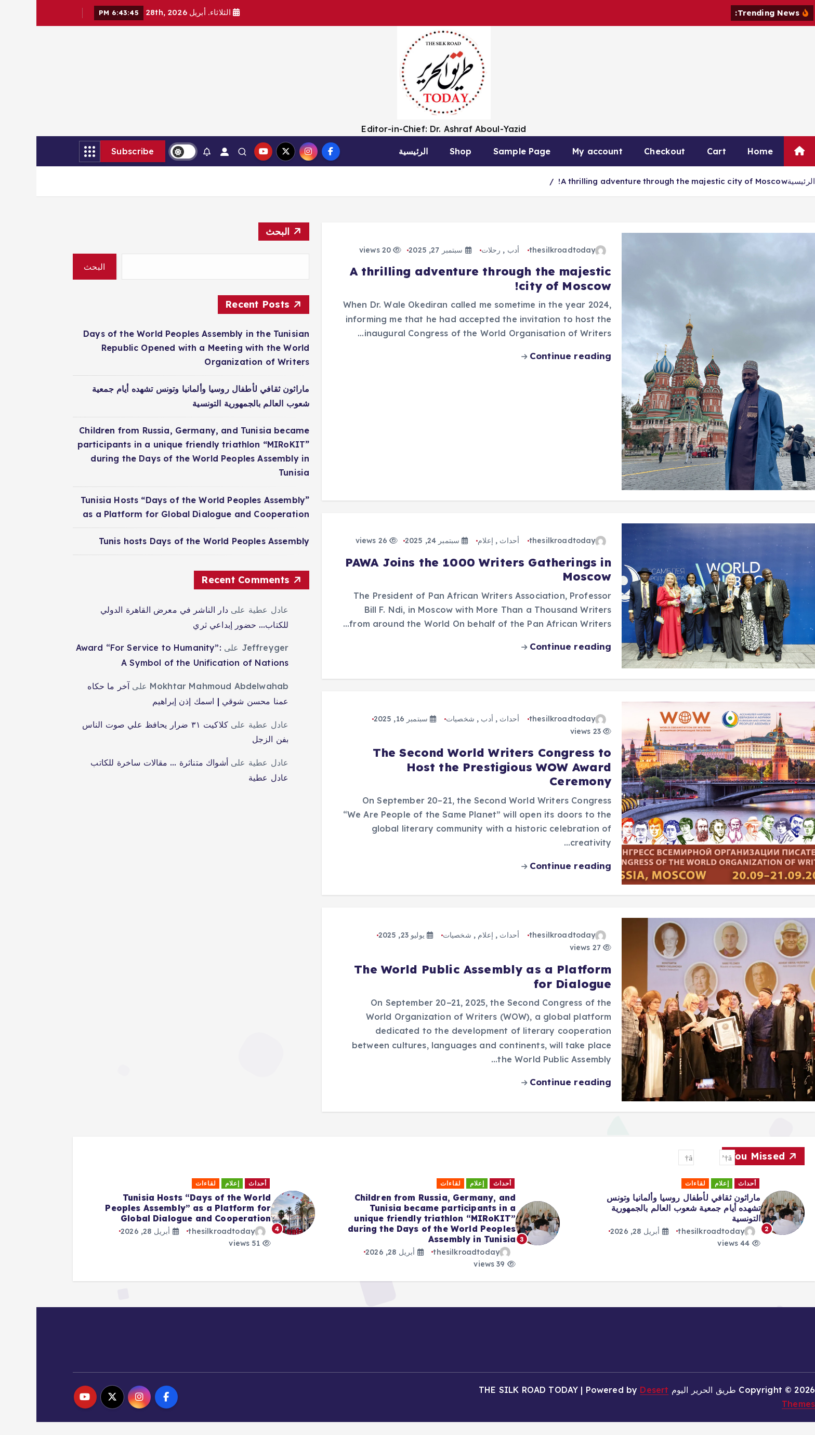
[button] (691, 1171)
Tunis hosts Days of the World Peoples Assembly (167, 554)
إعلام (449, 554)
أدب (477, 263)
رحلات (455, 263)
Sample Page (486, 165)
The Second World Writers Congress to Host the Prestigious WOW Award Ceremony (455, 780)
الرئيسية (376, 165)
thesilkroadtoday (531, 263)
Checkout (628, 165)
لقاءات (682, 1197)
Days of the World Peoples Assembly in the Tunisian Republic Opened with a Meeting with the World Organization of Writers (160, 360)
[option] (652, 1231)
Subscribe (96, 165)
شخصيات (424, 731)
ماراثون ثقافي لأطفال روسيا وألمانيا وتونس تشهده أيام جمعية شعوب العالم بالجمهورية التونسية (402, 1220)
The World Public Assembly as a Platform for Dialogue (446, 990)
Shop (424, 165)
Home (724, 165)
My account (561, 165)
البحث (241, 245)
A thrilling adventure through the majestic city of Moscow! (636, 195)
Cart (680, 165)
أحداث (473, 554)
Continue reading (530, 369)
